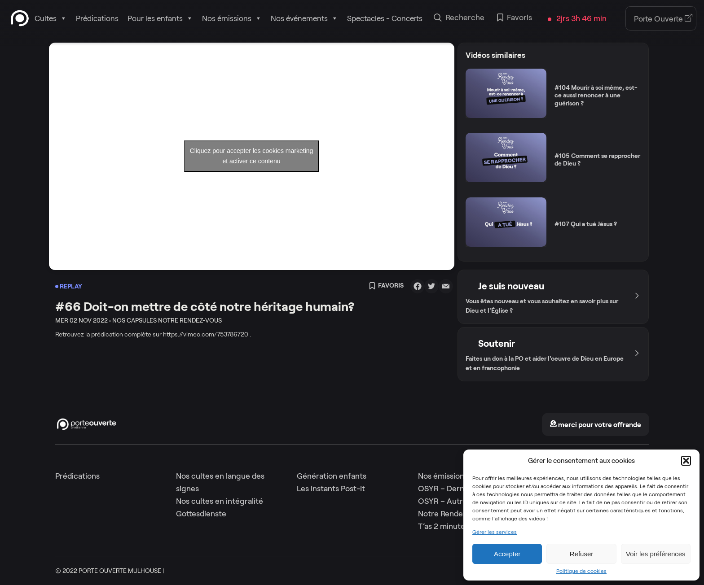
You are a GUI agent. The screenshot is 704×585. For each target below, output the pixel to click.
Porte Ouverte (663, 18)
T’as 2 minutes (443, 526)
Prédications (97, 18)
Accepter (507, 554)
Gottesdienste (201, 513)
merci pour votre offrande (595, 424)
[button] (686, 460)
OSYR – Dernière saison (460, 488)
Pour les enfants (160, 18)
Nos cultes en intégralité (219, 501)
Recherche (459, 18)
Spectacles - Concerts (384, 18)
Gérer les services (494, 532)
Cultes (51, 18)
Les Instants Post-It (331, 488)
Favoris (514, 18)
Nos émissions (232, 18)
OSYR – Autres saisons (458, 501)
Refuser (582, 554)
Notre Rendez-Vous (452, 513)
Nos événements (304, 18)
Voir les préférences (656, 554)
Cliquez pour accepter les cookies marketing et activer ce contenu (251, 156)
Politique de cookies (581, 571)
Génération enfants (331, 475)
